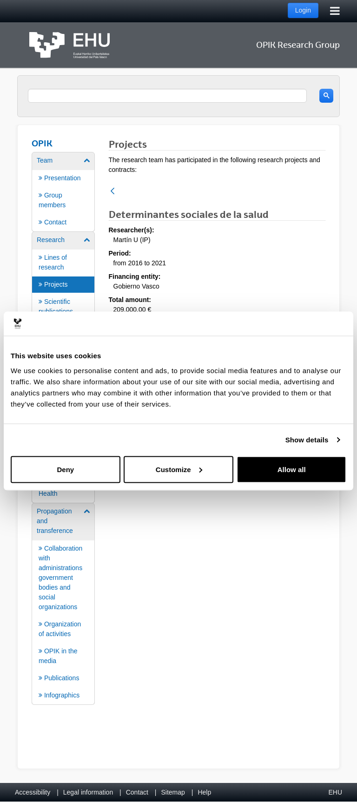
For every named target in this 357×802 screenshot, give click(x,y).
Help (204, 792)
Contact (137, 792)
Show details (307, 440)
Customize (179, 469)
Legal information (88, 792)
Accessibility (32, 792)
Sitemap (173, 792)
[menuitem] (63, 191)
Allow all (292, 469)
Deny (65, 469)
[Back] (112, 192)
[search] (167, 96)
